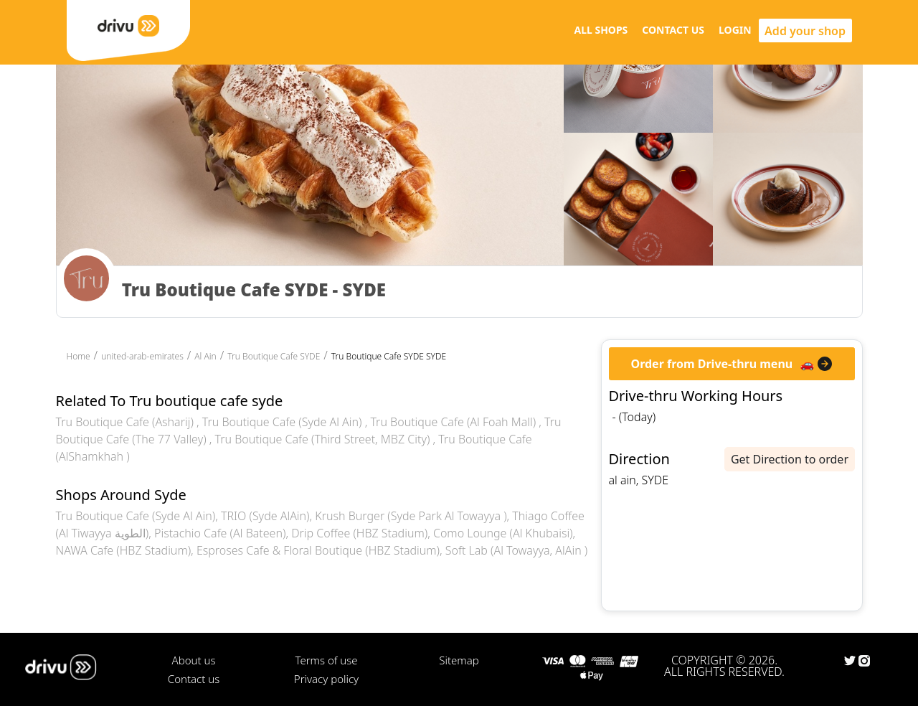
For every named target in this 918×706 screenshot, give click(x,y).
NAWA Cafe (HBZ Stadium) (123, 550)
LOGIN (735, 30)
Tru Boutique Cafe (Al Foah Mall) (454, 422)
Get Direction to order (789, 459)
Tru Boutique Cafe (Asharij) (126, 422)
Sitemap (458, 660)
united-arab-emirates (142, 356)
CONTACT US (673, 30)
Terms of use (326, 660)
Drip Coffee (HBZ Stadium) (359, 533)
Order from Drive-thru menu (712, 364)
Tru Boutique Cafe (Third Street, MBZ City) (324, 439)
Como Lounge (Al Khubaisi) (503, 533)
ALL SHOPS (601, 30)
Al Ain (205, 356)
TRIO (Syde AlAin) (265, 516)
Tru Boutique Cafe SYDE (273, 356)
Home (78, 356)
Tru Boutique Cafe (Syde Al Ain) (283, 422)
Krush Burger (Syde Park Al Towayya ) (410, 516)
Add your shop (805, 31)
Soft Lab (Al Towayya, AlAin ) (516, 550)
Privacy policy (326, 679)
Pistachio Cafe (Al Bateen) (219, 533)
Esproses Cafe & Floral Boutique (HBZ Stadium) (318, 550)
